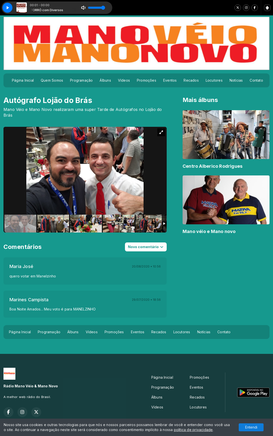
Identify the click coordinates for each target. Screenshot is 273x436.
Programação (81, 80)
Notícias (236, 80)
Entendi (251, 427)
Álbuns (105, 80)
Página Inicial (23, 80)
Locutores (214, 80)
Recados (191, 80)
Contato (256, 80)
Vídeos (124, 80)
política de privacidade (193, 430)
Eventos (170, 80)
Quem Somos (52, 80)
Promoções (146, 80)
